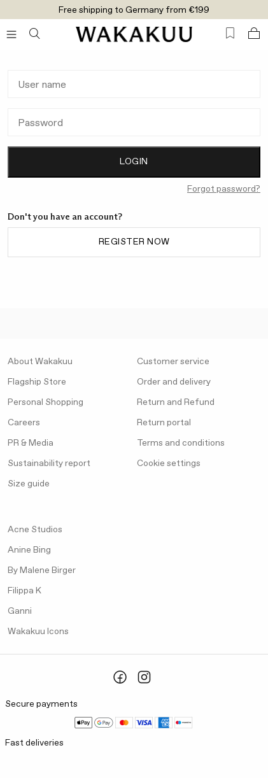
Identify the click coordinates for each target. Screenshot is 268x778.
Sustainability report (49, 463)
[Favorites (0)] (230, 33)
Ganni (20, 611)
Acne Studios (35, 529)
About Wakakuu (40, 361)
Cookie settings (169, 463)
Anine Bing (29, 550)
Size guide (29, 484)
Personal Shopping (45, 402)
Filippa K (24, 591)
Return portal (164, 422)
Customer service (173, 361)
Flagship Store (37, 382)
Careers (24, 422)
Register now (134, 242)
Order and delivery (174, 382)
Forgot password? (223, 189)
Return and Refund (176, 402)
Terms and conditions (181, 443)
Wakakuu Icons (38, 631)
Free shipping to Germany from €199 (134, 10)
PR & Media (30, 443)
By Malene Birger (42, 570)
